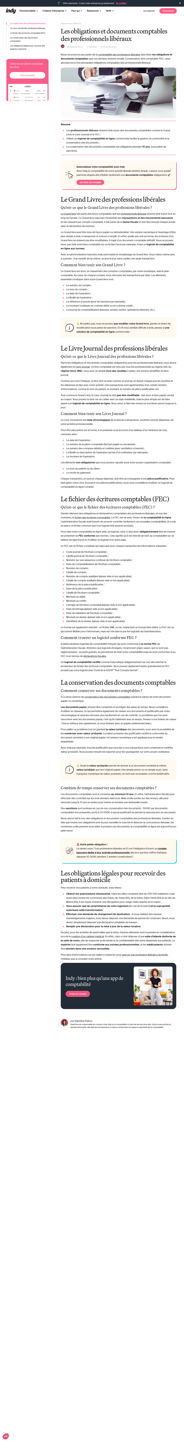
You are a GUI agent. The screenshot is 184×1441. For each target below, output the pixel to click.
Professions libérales (71, 24)
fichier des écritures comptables (92, 517)
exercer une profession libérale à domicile (145, 954)
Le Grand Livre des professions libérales (28, 23)
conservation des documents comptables (107, 697)
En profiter (121, 3)
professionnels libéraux (133, 214)
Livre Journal (83, 367)
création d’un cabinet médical (87, 936)
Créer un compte (27, 75)
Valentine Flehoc (83, 1021)
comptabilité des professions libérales (119, 54)
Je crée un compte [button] (90, 182)
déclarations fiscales (94, 656)
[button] (5, 1436)
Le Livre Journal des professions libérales (27, 28)
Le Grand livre (68, 214)
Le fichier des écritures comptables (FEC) (27, 33)
